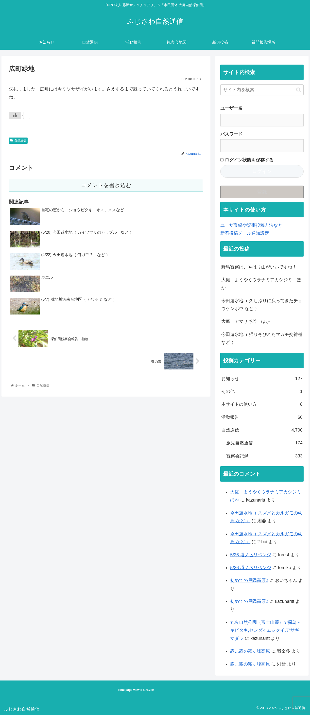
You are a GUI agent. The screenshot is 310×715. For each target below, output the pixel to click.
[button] (298, 90)
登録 (262, 191)
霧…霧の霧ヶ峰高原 (250, 651)
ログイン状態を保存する (247, 159)
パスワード (231, 134)
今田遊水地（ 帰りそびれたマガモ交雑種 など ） (261, 338)
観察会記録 (264, 456)
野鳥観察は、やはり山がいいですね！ (259, 266)
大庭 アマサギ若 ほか (245, 321)
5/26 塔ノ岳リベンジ (250, 554)
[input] (262, 89)
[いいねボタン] (15, 115)
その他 (262, 391)
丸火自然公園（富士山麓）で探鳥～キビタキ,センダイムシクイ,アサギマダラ (265, 630)
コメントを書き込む (106, 185)
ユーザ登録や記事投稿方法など (251, 225)
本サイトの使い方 (262, 404)
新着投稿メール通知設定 (244, 233)
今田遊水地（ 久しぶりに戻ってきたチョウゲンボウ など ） (261, 304)
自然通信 (18, 140)
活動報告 (262, 417)
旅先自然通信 (264, 443)
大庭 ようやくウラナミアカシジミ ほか (261, 283)
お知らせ (262, 379)
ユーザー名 (231, 108)
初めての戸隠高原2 (249, 580)
